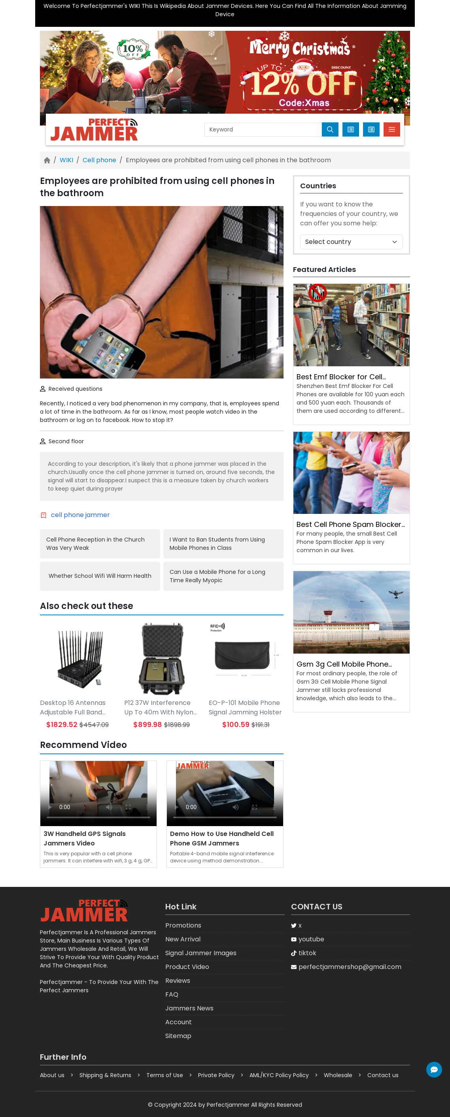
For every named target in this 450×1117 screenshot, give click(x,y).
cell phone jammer (80, 514)
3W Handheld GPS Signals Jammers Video (84, 838)
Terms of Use (164, 1075)
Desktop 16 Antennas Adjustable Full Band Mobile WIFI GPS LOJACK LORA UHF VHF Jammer (75, 707)
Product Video (187, 966)
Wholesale (338, 1075)
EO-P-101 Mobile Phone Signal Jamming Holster (245, 707)
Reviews (177, 980)
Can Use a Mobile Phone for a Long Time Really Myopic (217, 576)
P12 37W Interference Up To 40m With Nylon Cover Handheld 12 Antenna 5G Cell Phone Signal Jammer (160, 707)
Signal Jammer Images (200, 953)
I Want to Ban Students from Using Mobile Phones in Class (217, 544)
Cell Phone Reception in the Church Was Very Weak (95, 544)
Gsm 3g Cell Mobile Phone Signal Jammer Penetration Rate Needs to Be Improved (345, 664)
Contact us (383, 1075)
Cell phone (99, 160)
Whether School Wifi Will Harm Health (100, 576)
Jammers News (189, 1008)
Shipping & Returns (105, 1075)
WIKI (66, 160)
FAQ (171, 994)
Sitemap (178, 1035)
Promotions (183, 925)
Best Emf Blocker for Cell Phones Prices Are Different (344, 377)
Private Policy (216, 1075)
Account (178, 1022)
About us (52, 1075)
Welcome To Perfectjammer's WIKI (91, 6)
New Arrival (182, 939)
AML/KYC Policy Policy (279, 1075)
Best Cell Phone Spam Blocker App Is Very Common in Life (349, 524)
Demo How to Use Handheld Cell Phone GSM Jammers (222, 838)
